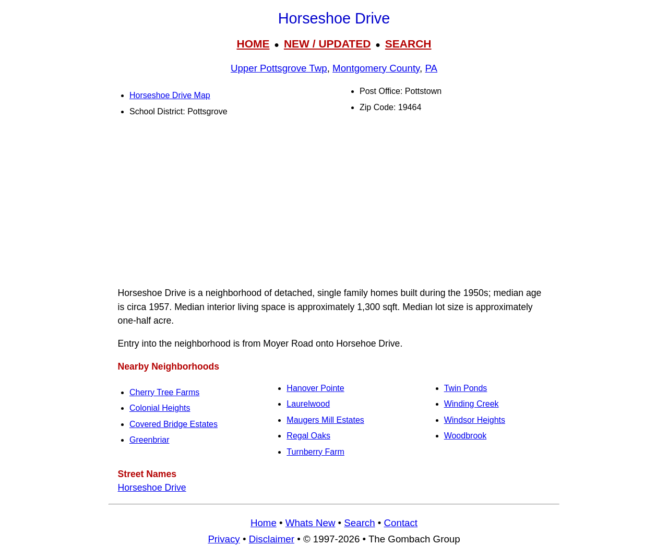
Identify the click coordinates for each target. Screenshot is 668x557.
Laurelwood (308, 403)
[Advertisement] (334, 204)
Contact (401, 522)
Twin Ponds (465, 388)
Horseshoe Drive (152, 487)
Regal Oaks (308, 435)
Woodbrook (465, 435)
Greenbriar (149, 439)
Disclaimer (271, 539)
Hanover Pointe (315, 388)
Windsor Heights (474, 420)
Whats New (310, 522)
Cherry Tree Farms (164, 392)
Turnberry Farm (315, 451)
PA (431, 68)
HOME (252, 44)
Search (359, 522)
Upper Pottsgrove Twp (279, 68)
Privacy (224, 539)
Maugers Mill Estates (325, 420)
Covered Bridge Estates (173, 424)
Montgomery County (376, 68)
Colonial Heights (159, 408)
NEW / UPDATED (327, 44)
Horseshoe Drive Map (169, 95)
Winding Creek (471, 403)
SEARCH (408, 44)
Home (263, 522)
